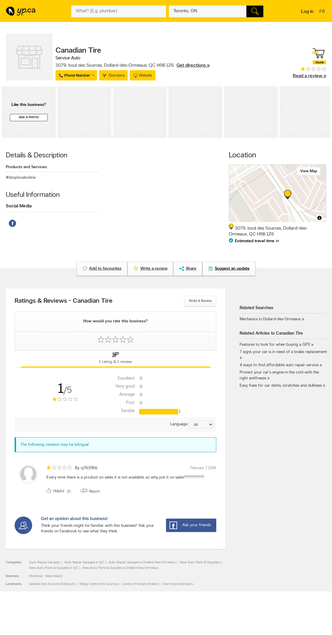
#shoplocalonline (21, 177)
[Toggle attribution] (319, 217)
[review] (115, 480)
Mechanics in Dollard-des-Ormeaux (270, 319)
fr (322, 12)
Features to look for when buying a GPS (275, 345)
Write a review (200, 301)
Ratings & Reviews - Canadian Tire (64, 301)
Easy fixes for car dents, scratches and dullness (281, 385)
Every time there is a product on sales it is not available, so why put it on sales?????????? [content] (125, 477)
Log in (307, 11)
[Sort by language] (201, 425)
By (86, 468)
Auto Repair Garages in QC (84, 562)
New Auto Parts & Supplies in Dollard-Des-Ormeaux (120, 568)
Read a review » (309, 76)
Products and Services (26, 167)
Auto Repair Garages (44, 562)
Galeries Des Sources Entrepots (52, 584)
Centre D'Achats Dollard (140, 584)
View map (308, 171)
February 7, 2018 (203, 468)
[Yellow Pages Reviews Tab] (115, 358)
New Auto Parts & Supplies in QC (53, 568)
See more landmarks (177, 584)
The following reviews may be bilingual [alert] (54, 445)
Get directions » (193, 65)
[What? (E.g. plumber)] (118, 11)
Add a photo (29, 117)
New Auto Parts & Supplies (199, 562)
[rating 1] (309, 70)
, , (133, 65)
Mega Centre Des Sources (98, 584)
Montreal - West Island (45, 576)
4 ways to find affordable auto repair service (279, 365)
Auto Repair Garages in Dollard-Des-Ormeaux (141, 562)
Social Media (19, 206)
